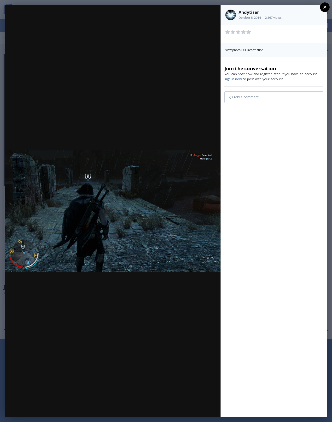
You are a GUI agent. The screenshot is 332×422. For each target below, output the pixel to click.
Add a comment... (245, 97)
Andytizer (249, 12)
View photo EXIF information (244, 50)
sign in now (233, 79)
